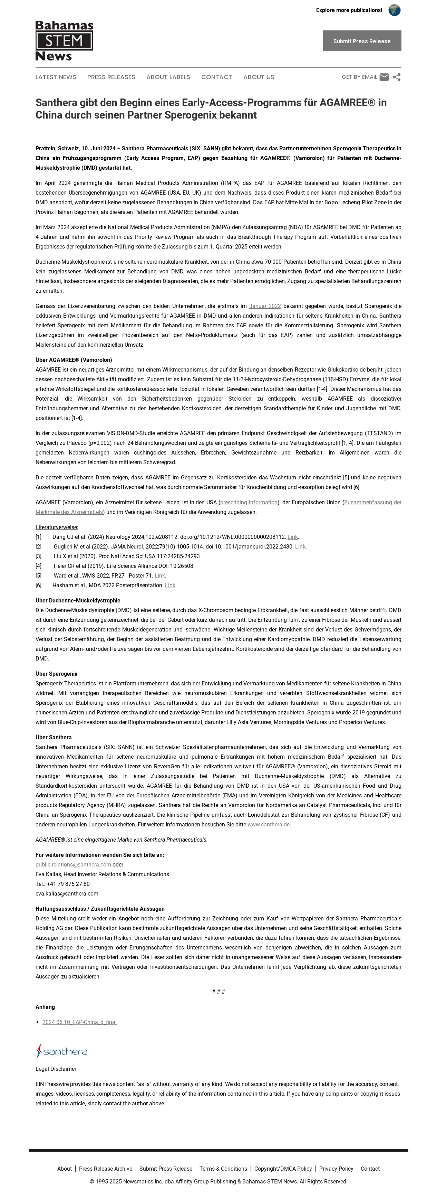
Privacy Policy (336, 1168)
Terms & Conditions (223, 1168)
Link (293, 537)
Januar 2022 (265, 306)
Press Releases (111, 77)
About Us (258, 77)
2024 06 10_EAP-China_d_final (79, 1022)
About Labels (168, 77)
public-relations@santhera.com (73, 864)
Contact (216, 77)
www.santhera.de (268, 824)
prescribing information (249, 502)
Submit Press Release (165, 1168)
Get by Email (365, 77)
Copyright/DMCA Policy (283, 1168)
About (64, 1168)
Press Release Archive (105, 1168)
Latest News (56, 77)
